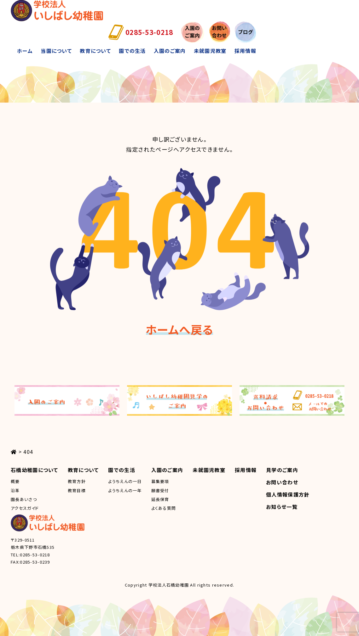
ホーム (25, 50)
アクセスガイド (25, 508)
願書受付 (160, 490)
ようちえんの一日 (125, 481)
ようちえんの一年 (125, 490)
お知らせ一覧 (282, 506)
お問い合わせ (282, 482)
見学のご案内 (282, 470)
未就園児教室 (210, 50)
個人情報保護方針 (288, 494)
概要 (15, 481)
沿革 (15, 490)
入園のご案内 (170, 50)
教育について (95, 50)
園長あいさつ (24, 499)
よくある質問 (163, 508)
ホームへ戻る (179, 329)
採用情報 (245, 50)
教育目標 (77, 490)
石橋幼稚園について (34, 470)
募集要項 (160, 481)
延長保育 (160, 499)
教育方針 (77, 481)
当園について (56, 50)
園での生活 (132, 50)
